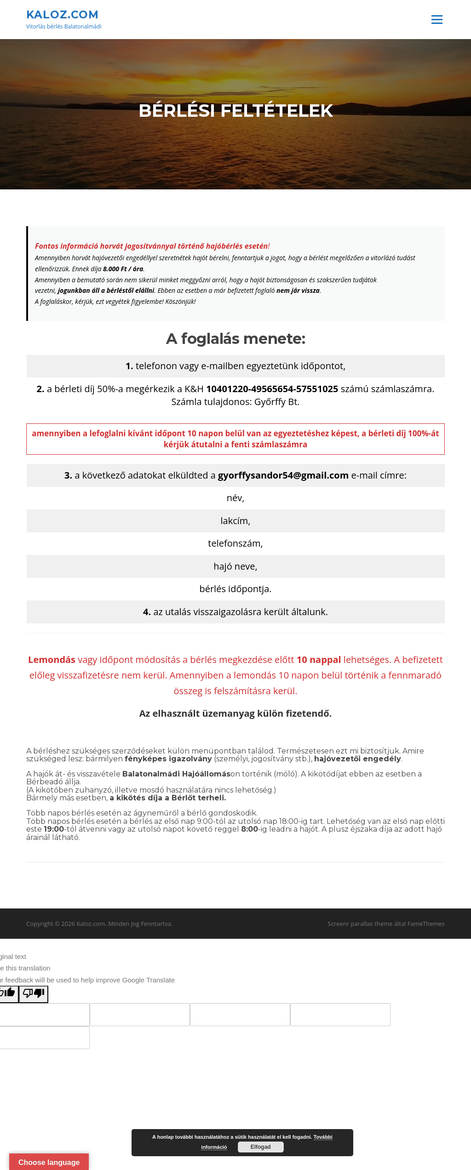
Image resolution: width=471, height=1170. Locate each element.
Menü (437, 19)
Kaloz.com (62, 14)
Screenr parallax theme (360, 925)
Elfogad (261, 1147)
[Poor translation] (33, 995)
